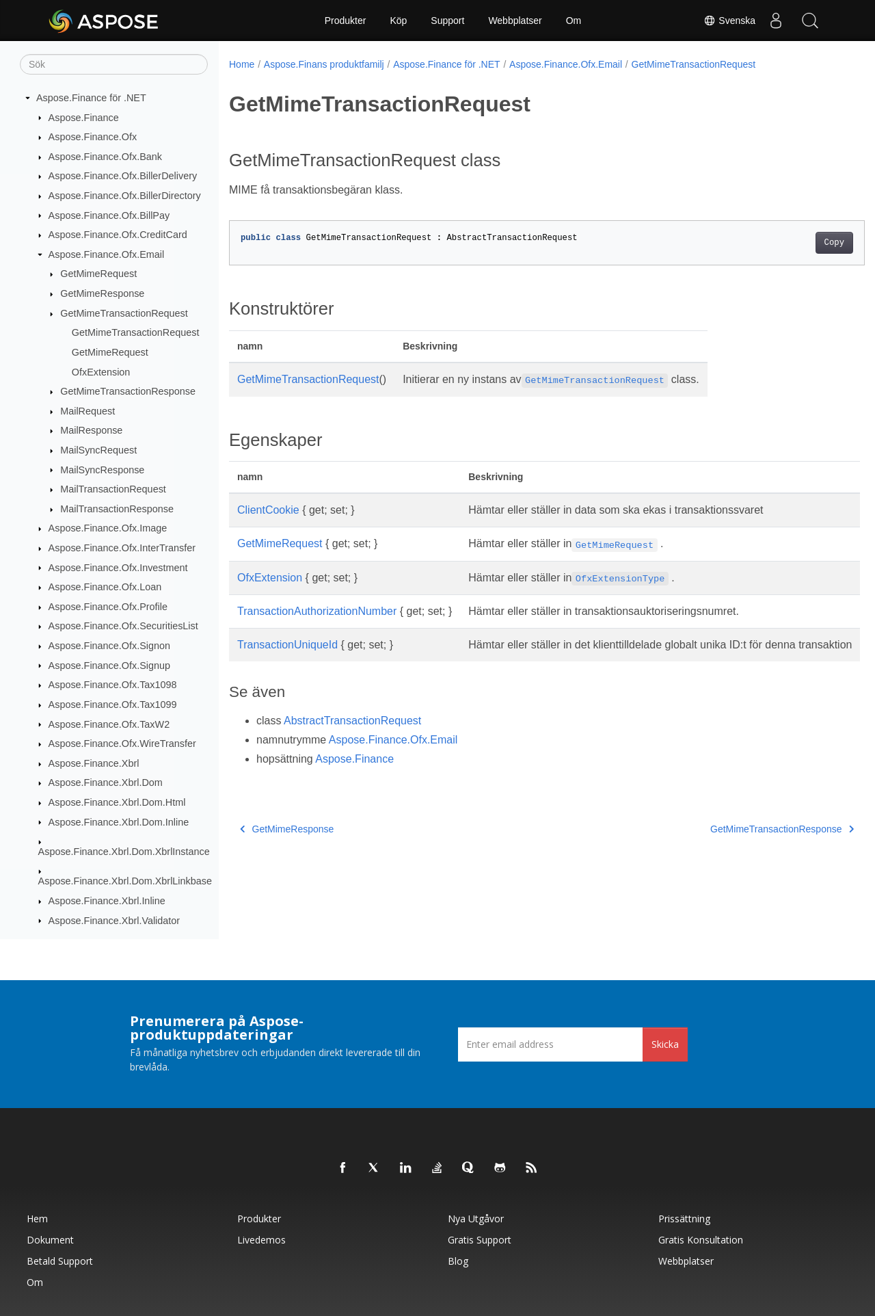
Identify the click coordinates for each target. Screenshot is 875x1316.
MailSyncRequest (98, 450)
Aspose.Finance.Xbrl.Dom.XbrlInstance (124, 851)
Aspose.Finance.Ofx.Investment (118, 567)
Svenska (729, 20)
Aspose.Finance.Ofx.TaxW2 (109, 724)
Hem (37, 1218)
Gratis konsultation (700, 1239)
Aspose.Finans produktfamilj (324, 64)
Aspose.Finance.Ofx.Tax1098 (113, 684)
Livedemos (261, 1239)
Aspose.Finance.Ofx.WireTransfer (122, 743)
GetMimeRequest (98, 273)
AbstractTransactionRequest (352, 737)
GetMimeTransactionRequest (124, 313)
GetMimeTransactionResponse (128, 391)
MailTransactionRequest (113, 489)
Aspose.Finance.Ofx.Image (108, 528)
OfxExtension (101, 372)
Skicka (665, 1044)
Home (241, 64)
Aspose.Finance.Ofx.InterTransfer (122, 547)
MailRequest (87, 411)
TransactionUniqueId (287, 644)
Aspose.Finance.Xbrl (94, 763)
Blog (458, 1260)
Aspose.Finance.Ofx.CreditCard (118, 234)
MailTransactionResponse (117, 508)
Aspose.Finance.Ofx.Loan (105, 586)
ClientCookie (268, 510)
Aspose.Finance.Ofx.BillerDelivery (123, 175)
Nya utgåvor (476, 1218)
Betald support (60, 1260)
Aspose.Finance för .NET (91, 97)
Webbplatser (514, 20)
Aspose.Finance (84, 117)
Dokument (50, 1239)
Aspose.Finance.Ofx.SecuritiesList (123, 625)
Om (574, 20)
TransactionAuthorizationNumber (316, 611)
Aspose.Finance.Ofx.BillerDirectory (125, 195)
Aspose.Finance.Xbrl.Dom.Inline (119, 822)
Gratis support (479, 1239)
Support (447, 20)
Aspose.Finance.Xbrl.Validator (114, 920)
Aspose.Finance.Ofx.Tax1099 (113, 704)
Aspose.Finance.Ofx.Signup (109, 665)
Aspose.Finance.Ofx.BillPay (109, 215)
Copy (790, 243)
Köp (398, 20)
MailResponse (91, 430)
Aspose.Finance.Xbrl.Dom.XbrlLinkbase (125, 881)
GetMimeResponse (102, 293)
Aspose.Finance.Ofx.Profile (108, 606)
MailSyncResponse (102, 469)
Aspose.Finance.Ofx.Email (107, 254)
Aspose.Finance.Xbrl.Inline (107, 900)
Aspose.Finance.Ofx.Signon (109, 645)
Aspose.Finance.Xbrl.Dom (106, 782)
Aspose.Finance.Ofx (93, 136)
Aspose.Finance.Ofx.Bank (105, 156)
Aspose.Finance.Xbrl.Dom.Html (117, 802)
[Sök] (114, 64)
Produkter (345, 20)
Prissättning (684, 1218)
